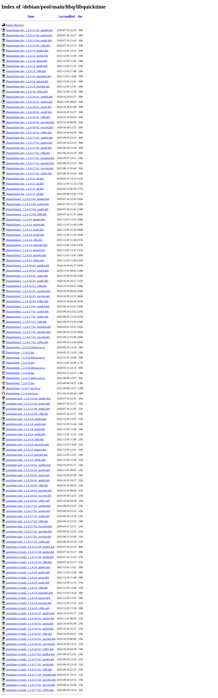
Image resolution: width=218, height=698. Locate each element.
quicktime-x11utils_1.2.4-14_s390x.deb (27, 608)
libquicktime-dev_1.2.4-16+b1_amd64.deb (29, 96)
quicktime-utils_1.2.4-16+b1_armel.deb (27, 475)
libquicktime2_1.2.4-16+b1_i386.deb (26, 286)
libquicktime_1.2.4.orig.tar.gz (22, 393)
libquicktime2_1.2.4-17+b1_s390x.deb (27, 342)
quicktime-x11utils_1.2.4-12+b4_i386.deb (29, 562)
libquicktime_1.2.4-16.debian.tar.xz (25, 367)
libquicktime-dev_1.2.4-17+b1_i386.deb (28, 153)
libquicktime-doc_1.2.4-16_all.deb (25, 188)
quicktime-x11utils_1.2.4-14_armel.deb (27, 577)
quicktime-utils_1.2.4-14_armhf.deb (25, 434)
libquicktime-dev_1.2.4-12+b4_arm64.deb (29, 35)
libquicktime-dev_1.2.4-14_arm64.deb (27, 55)
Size (80, 16)
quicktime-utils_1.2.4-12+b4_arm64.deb (28, 403)
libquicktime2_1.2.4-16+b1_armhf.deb (27, 280)
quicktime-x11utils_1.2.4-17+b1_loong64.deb (31, 674)
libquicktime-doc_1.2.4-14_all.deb (25, 183)
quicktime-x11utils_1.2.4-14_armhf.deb (27, 582)
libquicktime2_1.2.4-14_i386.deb (24, 240)
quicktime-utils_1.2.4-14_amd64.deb (26, 419)
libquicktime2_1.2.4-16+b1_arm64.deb (27, 270)
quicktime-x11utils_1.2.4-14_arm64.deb (28, 572)
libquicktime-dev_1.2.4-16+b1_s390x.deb (29, 132)
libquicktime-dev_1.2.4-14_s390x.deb (27, 91)
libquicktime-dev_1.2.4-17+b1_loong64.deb (30, 158)
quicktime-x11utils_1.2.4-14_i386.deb (27, 587)
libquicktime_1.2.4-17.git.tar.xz (23, 388)
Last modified (66, 16)
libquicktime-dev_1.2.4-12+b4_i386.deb (28, 45)
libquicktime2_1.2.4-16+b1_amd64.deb (27, 265)
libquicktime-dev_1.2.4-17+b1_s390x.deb (29, 173)
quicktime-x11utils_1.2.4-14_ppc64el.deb (28, 603)
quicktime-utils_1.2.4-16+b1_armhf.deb (28, 480)
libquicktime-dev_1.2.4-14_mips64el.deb (28, 76)
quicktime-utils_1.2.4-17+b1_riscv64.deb (28, 536)
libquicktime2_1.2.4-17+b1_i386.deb (26, 321)
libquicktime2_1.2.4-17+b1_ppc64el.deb (28, 332)
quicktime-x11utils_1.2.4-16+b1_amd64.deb (30, 613)
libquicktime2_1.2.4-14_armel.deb (25, 229)
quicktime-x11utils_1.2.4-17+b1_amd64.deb (30, 654)
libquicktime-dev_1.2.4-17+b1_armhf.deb (29, 147)
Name (31, 16)
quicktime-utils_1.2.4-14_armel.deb (25, 429)
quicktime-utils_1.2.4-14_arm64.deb (26, 424)
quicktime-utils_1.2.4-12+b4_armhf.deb (28, 408)
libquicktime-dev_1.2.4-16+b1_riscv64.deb (29, 127)
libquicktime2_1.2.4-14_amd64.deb (25, 219)
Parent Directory (15, 25)
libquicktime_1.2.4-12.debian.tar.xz (25, 347)
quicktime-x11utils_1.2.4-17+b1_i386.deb (29, 669)
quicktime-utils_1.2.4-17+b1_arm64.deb (28, 511)
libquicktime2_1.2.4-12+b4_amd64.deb (27, 199)
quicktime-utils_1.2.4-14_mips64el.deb (27, 444)
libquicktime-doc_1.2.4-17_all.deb (25, 193)
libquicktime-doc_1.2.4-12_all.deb (25, 178)
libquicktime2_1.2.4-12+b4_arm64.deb (27, 204)
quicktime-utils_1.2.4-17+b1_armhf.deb (28, 516)
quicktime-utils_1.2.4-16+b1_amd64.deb (28, 465)
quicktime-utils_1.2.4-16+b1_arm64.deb (28, 470)
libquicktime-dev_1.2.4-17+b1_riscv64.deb (29, 168)
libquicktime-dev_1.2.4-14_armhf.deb (27, 66)
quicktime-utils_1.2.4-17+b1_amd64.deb (28, 505)
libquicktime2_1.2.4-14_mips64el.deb (27, 245)
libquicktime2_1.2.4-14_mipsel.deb (25, 250)
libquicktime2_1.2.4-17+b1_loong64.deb (28, 326)
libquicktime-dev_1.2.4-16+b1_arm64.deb (29, 101)
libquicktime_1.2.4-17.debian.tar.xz (25, 378)
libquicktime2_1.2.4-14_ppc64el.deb (26, 255)
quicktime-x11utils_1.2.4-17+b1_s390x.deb (30, 690)
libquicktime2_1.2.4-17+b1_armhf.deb (27, 316)
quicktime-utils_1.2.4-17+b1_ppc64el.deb (29, 531)
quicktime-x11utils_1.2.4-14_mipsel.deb (28, 598)
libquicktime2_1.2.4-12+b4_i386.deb (26, 214)
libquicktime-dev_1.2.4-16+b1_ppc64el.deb (30, 122)
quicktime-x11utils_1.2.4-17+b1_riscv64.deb (30, 685)
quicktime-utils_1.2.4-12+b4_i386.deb (27, 413)
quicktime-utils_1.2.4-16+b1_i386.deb (27, 485)
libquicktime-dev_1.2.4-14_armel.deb (26, 61)
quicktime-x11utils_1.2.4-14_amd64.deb (28, 567)
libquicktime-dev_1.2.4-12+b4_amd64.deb (29, 30)
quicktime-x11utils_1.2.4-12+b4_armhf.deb (30, 557)
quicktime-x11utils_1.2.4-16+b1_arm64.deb (30, 618)
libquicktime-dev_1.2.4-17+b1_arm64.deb (29, 142)
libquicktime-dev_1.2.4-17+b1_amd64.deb (29, 137)
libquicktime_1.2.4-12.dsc (20, 352)
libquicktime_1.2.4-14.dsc (20, 362)
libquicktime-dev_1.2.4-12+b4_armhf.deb (29, 40)
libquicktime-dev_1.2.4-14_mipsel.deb (27, 81)
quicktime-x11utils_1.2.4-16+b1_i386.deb (29, 633)
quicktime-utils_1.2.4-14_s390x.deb (25, 459)
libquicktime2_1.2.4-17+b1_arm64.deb (27, 311)
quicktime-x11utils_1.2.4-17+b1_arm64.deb (30, 659)
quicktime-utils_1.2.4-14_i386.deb (25, 439)
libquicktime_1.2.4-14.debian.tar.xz (25, 357)
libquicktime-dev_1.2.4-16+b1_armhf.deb (29, 112)
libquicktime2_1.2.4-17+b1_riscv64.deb (28, 337)
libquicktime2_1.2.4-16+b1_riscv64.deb (28, 296)
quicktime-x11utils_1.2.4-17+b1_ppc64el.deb (31, 679)
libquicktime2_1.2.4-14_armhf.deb (25, 234)
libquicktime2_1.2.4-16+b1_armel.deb (27, 275)
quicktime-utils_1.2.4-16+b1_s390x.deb (28, 500)
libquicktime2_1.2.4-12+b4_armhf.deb (27, 209)
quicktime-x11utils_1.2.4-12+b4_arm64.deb (30, 552)
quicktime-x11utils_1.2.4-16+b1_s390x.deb (30, 649)
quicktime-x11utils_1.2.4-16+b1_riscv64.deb (30, 644)
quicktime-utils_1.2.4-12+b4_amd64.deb (28, 398)
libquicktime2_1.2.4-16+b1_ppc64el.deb (28, 291)
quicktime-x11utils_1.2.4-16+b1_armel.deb (29, 623)
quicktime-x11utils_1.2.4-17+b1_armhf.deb (30, 664)
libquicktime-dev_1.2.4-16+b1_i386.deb (28, 117)
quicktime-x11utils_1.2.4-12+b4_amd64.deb (30, 546)
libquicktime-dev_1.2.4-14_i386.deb (26, 71)
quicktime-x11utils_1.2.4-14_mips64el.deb (29, 592)
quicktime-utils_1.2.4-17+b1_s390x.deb (28, 541)
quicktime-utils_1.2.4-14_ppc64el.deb (27, 454)
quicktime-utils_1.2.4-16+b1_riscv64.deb (28, 495)
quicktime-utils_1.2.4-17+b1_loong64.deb (29, 526)
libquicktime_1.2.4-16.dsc (20, 373)
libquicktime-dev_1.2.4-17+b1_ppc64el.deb (30, 163)
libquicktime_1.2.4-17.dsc (20, 383)
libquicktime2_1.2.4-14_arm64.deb (25, 224)
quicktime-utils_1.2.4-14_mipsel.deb (26, 449)
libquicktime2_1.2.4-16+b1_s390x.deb (27, 301)
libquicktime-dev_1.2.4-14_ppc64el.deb (28, 86)
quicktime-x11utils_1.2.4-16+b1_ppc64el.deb (31, 638)
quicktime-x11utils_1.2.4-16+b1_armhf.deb (30, 628)
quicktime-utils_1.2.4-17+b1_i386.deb (27, 521)
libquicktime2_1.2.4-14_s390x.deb (25, 260)
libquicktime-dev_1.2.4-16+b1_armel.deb (28, 107)
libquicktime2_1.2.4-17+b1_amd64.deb (27, 306)
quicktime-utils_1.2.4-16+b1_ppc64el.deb (29, 490)
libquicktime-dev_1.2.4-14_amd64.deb (27, 50)
